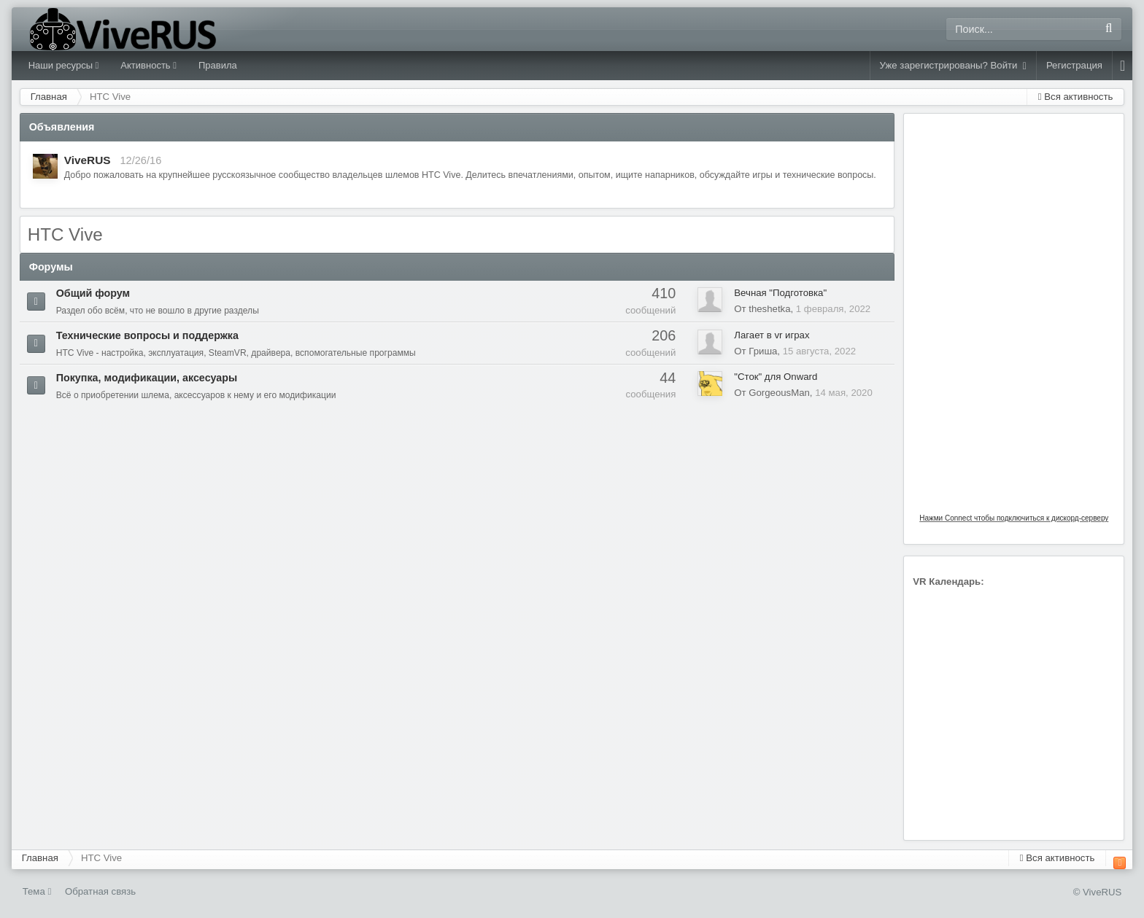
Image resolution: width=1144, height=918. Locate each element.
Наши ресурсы (63, 65)
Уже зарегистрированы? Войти (953, 65)
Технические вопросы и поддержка (147, 335)
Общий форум (93, 293)
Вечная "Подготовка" (780, 292)
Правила (217, 65)
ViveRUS (87, 160)
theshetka (769, 308)
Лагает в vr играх (771, 335)
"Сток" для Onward (775, 376)
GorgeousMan (779, 392)
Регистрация (1074, 65)
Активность (148, 65)
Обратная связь (100, 891)
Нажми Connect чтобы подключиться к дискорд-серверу (1013, 518)
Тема (37, 891)
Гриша (763, 351)
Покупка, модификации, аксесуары (147, 378)
